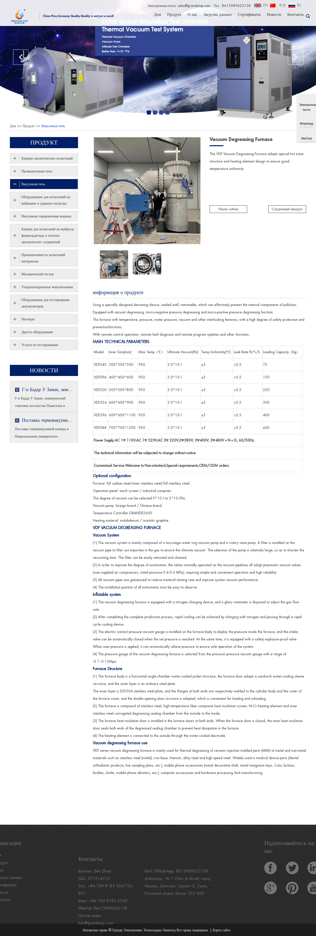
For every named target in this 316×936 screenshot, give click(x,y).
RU (299, 5)
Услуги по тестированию (39, 345)
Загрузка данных (217, 14)
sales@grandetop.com (193, 5)
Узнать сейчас (228, 209)
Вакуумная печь (53, 126)
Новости (274, 14)
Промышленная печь (36, 171)
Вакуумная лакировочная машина (46, 216)
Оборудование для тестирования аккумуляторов (45, 303)
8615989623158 (192, 879)
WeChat (306, 138)
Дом (157, 14)
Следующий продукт (287, 209)
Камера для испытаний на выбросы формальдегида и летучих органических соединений (47, 235)
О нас (192, 14)
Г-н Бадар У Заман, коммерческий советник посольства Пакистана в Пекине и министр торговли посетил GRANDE (47, 389)
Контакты (295, 14)
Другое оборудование (37, 332)
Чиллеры (28, 319)
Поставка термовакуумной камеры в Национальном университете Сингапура (47, 420)
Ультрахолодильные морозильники (47, 287)
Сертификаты (249, 14)
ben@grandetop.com (96, 931)
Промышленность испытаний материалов (43, 258)
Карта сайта (221, 930)
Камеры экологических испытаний (47, 158)
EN (265, 5)
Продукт (174, 14)
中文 (282, 5)
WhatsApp (306, 123)
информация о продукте (118, 292)
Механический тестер (37, 274)
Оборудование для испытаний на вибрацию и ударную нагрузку (45, 200)
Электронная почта (306, 107)
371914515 (99, 887)
